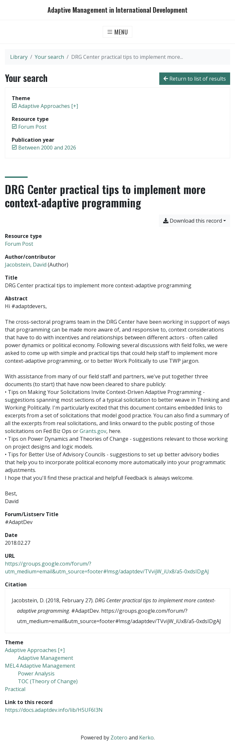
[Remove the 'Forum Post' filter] (32, 126)
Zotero (119, 737)
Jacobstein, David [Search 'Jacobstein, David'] (25, 264)
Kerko (146, 737)
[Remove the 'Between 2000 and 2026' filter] (47, 147)
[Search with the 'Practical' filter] (15, 689)
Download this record (192, 220)
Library (19, 56)
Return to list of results (194, 78)
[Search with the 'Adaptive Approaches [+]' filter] (35, 650)
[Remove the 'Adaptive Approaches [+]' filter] (48, 106)
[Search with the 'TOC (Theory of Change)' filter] (48, 681)
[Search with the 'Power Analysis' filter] (36, 673)
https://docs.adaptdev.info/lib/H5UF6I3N (54, 709)
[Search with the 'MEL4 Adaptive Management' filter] (40, 665)
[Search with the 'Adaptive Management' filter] (45, 657)
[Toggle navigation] (117, 32)
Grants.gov (93, 431)
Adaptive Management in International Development (117, 10)
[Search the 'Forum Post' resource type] (19, 243)
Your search (49, 56)
